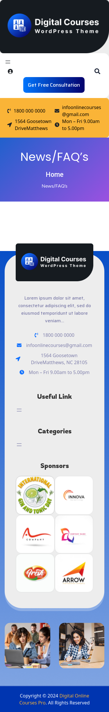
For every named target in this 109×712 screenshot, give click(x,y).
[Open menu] (7, 61)
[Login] (10, 71)
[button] (97, 71)
